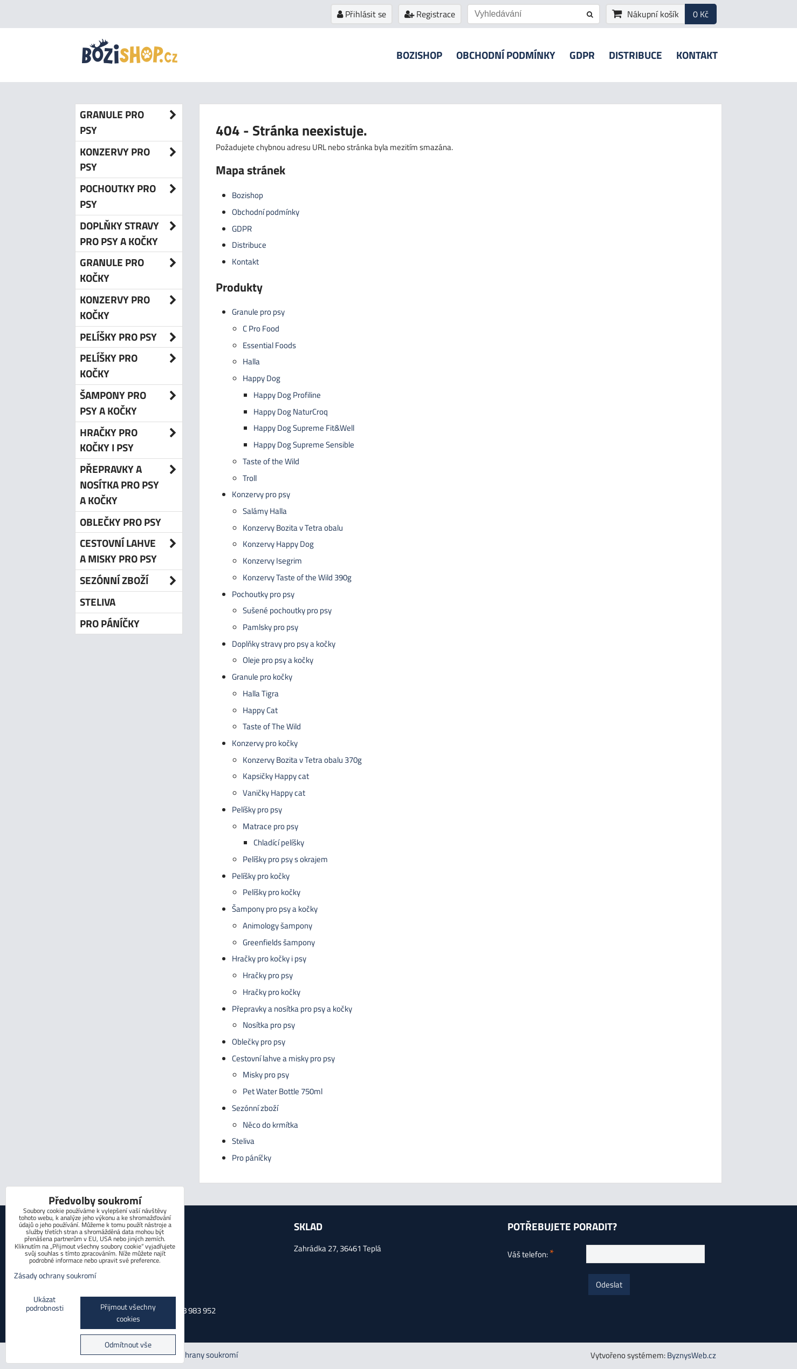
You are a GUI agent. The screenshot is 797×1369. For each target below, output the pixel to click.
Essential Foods (269, 345)
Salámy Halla (265, 511)
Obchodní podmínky (505, 55)
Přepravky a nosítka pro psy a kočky (292, 1008)
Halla (251, 361)
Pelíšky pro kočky (261, 876)
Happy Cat (260, 710)
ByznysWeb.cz (691, 1355)
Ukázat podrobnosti (45, 1304)
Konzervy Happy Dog (278, 544)
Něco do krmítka (270, 1125)
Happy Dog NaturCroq (290, 411)
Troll (250, 478)
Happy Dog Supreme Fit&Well (303, 428)
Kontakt (697, 55)
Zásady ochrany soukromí (194, 1354)
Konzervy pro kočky (265, 743)
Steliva (243, 1141)
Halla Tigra (261, 693)
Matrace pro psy (270, 826)
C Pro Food (261, 328)
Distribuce (635, 55)
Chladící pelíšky (278, 842)
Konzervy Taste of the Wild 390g (297, 577)
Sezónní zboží (255, 1108)
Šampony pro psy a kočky (275, 909)
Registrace (429, 14)
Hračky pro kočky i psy (269, 958)
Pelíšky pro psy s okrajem (285, 859)
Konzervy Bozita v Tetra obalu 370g (302, 760)
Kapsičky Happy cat (276, 776)
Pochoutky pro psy (263, 594)
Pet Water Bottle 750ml (282, 1091)
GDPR (582, 55)
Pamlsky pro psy (270, 627)
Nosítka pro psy (269, 1025)
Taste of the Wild (271, 461)
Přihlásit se (361, 14)
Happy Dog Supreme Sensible (303, 444)
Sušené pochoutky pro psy (287, 610)
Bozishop (419, 55)
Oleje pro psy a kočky (278, 660)
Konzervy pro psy (261, 494)
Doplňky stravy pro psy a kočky (283, 644)
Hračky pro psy (268, 975)
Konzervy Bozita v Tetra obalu (293, 527)
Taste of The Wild (272, 726)
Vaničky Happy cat (274, 793)
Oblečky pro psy (258, 1041)
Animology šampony (277, 925)
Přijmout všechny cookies (128, 1313)
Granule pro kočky (262, 676)
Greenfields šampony (279, 942)
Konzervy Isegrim (272, 560)
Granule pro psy (258, 312)
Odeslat (609, 1284)
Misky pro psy (266, 1074)
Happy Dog (261, 378)
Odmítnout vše (128, 1345)
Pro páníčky (251, 1157)
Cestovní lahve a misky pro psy (283, 1058)
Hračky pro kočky (271, 992)
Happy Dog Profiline (287, 395)
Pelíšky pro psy (257, 809)
